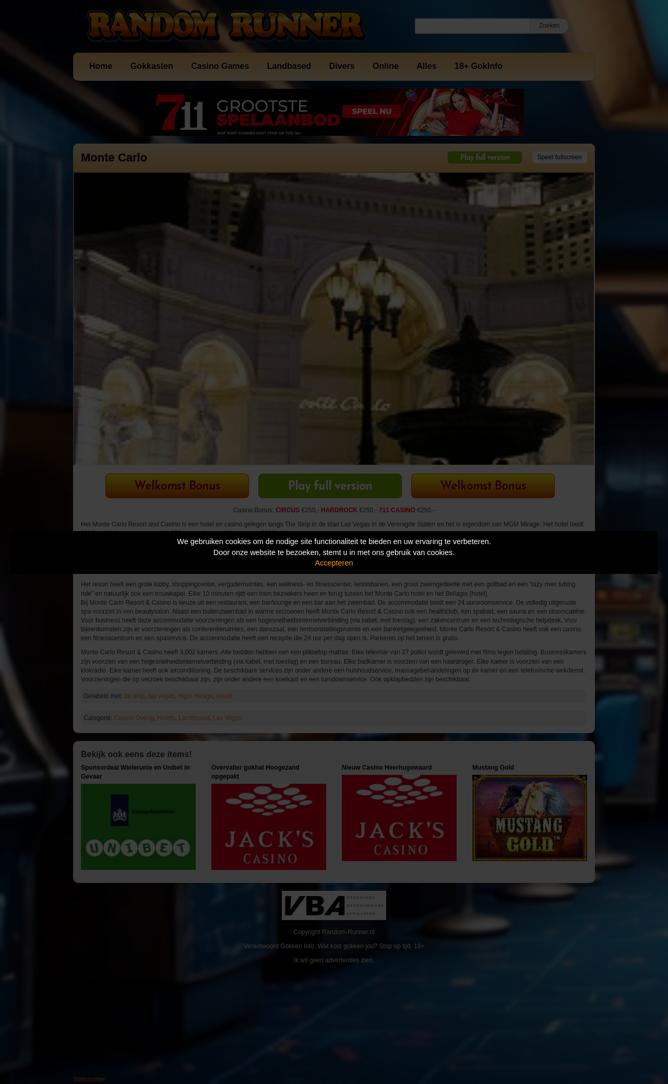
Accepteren (334, 563)
